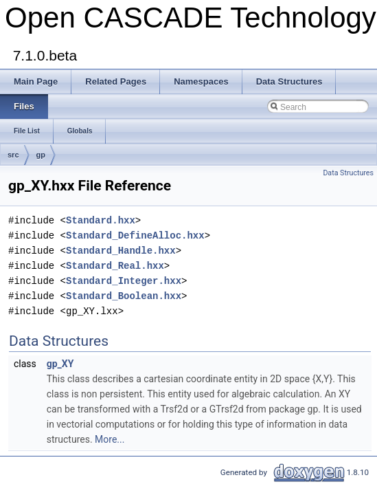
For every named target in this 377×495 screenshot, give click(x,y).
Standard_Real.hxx (115, 265)
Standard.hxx (100, 220)
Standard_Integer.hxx (123, 280)
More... (109, 439)
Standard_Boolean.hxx (123, 295)
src (13, 155)
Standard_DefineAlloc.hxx (135, 235)
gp (40, 155)
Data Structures (348, 172)
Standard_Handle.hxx (121, 250)
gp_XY (60, 363)
